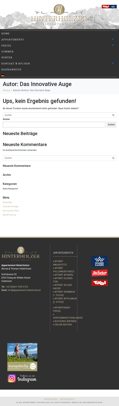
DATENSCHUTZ (67, 399)
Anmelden (7, 202)
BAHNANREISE (11, 69)
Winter (6, 57)
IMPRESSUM (50, 399)
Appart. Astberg (63, 275)
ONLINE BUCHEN (62, 324)
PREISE (57, 45)
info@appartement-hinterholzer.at (24, 290)
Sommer (7, 51)
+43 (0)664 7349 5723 (17, 286)
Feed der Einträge (10, 206)
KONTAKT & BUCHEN (57, 63)
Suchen (6, 119)
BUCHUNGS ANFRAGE (65, 321)
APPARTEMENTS (57, 39)
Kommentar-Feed (11, 211)
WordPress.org (9, 215)
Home (5, 33)
